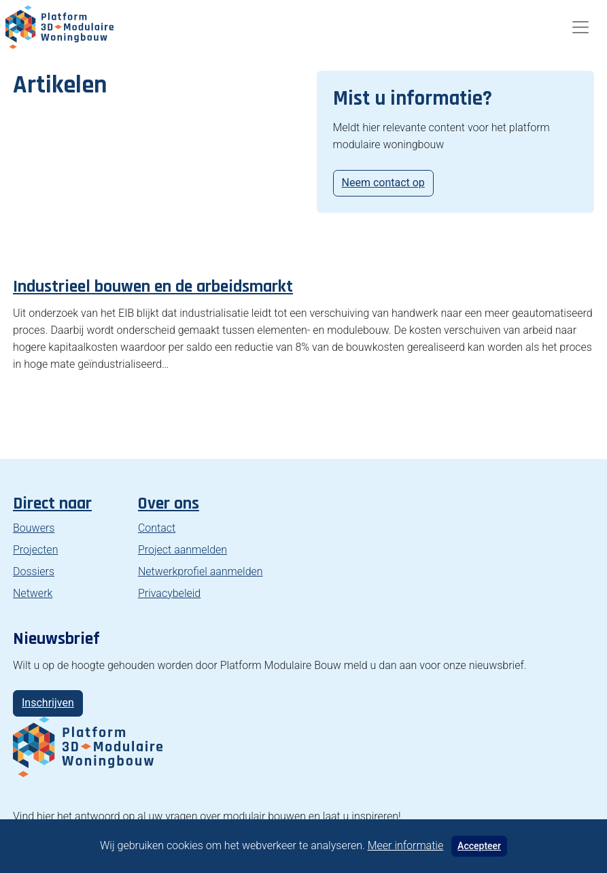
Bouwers (33, 527)
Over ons (168, 503)
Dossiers (33, 571)
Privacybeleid (169, 593)
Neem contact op (383, 182)
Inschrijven (48, 702)
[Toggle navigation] (580, 27)
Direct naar (52, 503)
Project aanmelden (182, 549)
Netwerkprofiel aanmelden (200, 571)
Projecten (35, 549)
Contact (156, 527)
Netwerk (32, 593)
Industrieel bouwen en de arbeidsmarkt (153, 286)
